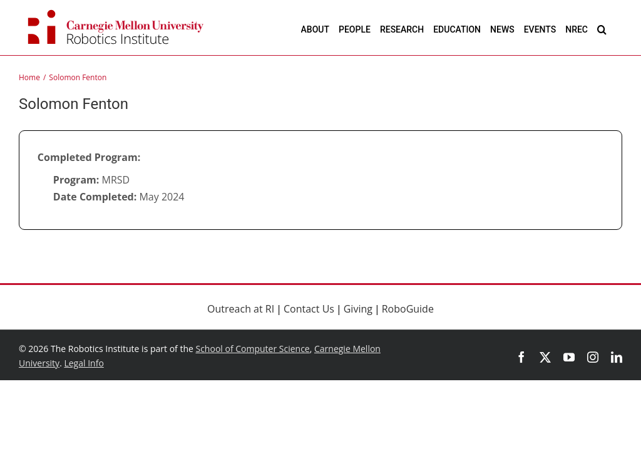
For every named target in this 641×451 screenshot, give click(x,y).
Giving (358, 309)
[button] (602, 29)
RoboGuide (408, 309)
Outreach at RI (240, 309)
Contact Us (309, 309)
